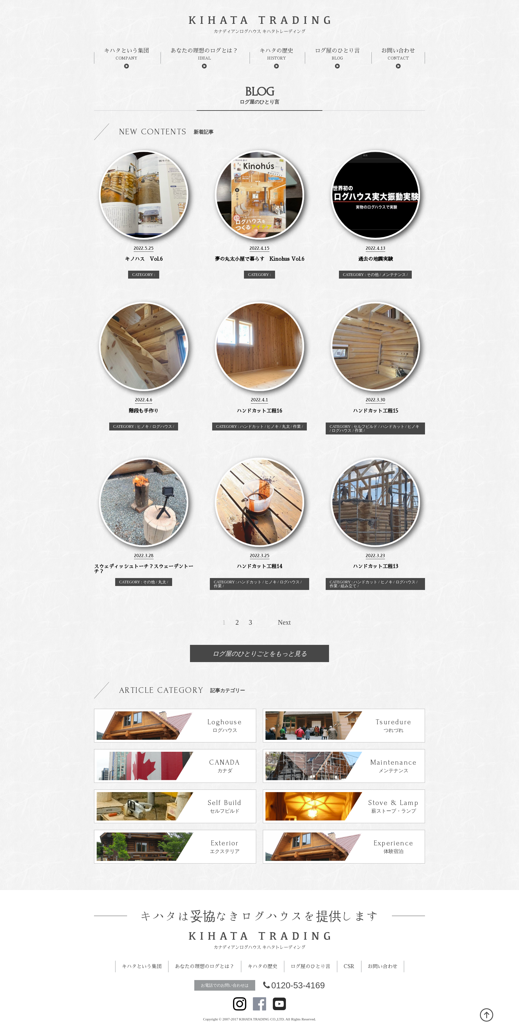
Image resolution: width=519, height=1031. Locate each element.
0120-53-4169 (294, 985)
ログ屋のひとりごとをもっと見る (259, 653)
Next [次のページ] (284, 622)
